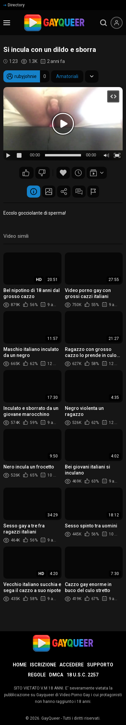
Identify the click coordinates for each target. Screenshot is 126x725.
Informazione (33, 191)
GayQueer (50, 718)
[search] (103, 23)
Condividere (63, 191)
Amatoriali (67, 76)
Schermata (48, 191)
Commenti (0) (79, 191)
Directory (14, 5)
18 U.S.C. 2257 (82, 674)
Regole (37, 674)
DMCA (56, 674)
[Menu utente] (117, 23)
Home (20, 664)
